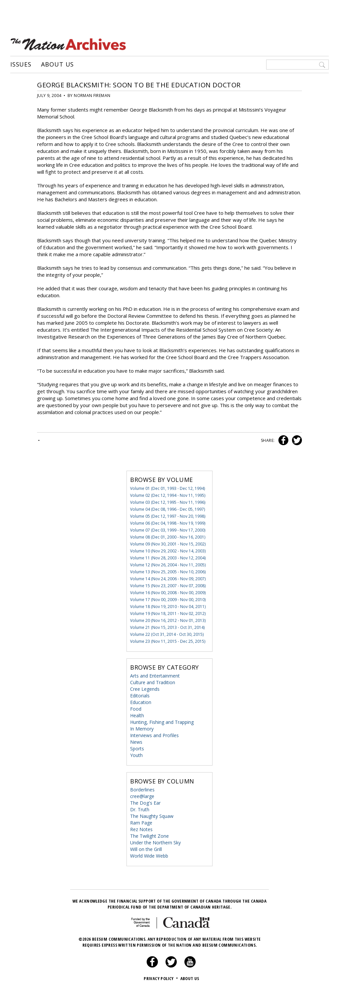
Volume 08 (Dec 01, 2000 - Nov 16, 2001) (167, 537)
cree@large (142, 796)
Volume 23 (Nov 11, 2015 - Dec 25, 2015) (167, 641)
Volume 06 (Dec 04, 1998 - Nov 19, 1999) (167, 523)
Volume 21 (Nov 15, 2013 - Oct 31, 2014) (167, 627)
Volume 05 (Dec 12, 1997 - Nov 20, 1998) (167, 516)
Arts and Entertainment (155, 676)
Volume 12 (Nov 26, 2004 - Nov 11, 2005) (168, 565)
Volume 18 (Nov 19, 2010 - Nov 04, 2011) (168, 606)
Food (135, 709)
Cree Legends (145, 689)
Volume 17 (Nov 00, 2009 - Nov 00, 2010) (168, 599)
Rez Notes (141, 829)
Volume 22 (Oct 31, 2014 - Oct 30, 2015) (167, 634)
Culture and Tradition (152, 682)
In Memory (142, 729)
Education (140, 702)
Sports (137, 748)
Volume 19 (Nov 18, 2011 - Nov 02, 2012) (168, 613)
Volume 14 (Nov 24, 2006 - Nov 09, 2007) (168, 579)
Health (137, 715)
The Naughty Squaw (151, 816)
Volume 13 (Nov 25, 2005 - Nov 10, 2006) (168, 572)
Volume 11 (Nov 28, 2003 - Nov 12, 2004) (168, 558)
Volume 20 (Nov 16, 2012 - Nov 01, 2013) (168, 620)
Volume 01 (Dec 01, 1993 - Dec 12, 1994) (167, 488)
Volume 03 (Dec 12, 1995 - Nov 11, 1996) (167, 502)
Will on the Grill (146, 849)
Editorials (140, 695)
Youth (136, 755)
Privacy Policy (161, 978)
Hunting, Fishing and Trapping (162, 722)
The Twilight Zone (149, 836)
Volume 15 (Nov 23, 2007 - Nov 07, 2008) (168, 586)
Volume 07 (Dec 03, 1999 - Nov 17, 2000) (167, 530)
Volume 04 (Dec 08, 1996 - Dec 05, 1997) (167, 509)
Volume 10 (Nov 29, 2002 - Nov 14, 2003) (168, 551)
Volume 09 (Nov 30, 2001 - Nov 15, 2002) (168, 544)
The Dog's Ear (145, 803)
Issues (20, 64)
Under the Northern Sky (155, 842)
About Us (57, 64)
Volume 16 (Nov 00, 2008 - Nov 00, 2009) (168, 592)
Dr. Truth (139, 809)
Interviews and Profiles (154, 735)
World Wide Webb (149, 856)
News (136, 742)
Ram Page (141, 823)
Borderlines (142, 789)
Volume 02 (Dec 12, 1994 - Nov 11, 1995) (167, 495)
